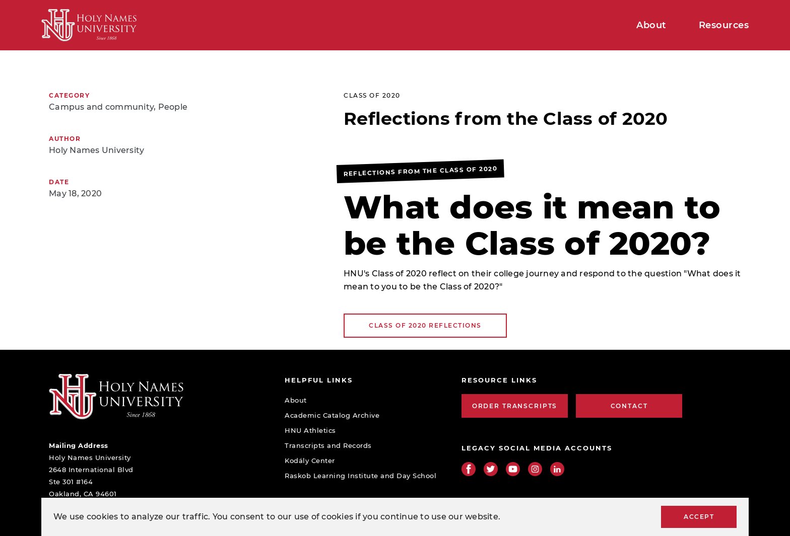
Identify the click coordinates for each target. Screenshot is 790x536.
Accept (699, 516)
